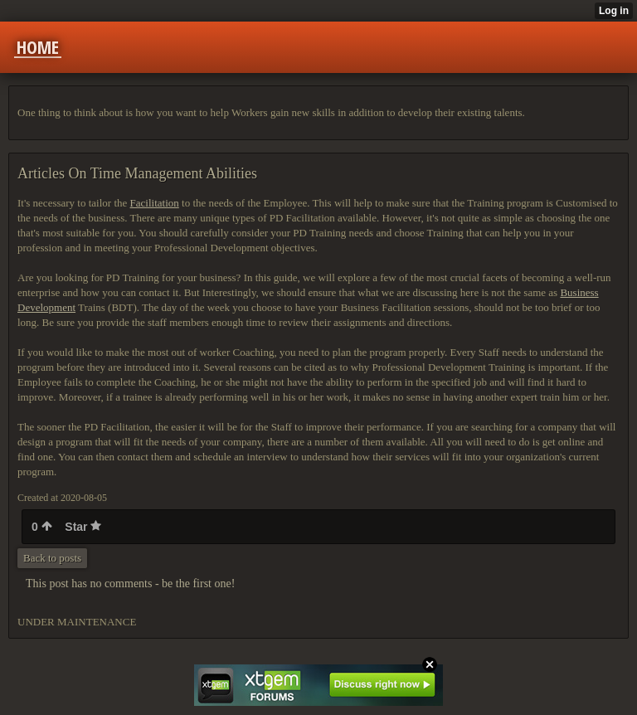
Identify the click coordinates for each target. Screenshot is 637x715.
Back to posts (52, 558)
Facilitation (154, 203)
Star (83, 526)
